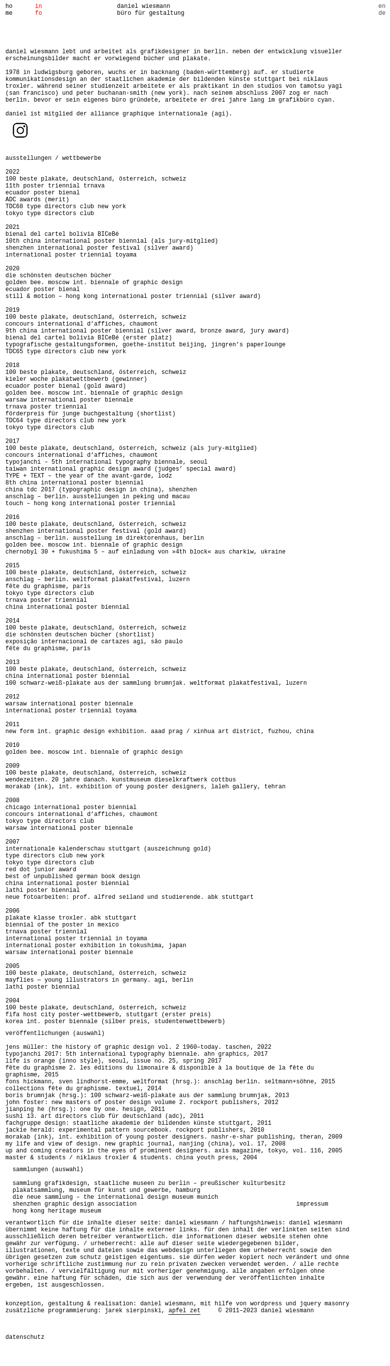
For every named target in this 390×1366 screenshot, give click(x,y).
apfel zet (184, 1310)
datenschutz (24, 1337)
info (38, 10)
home (8, 10)
